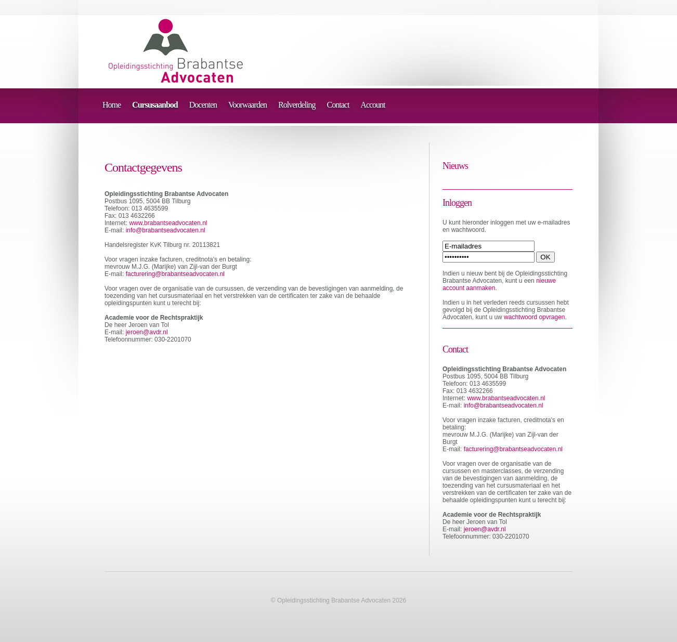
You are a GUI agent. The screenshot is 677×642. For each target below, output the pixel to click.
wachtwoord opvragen (534, 317)
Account (372, 104)
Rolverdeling (297, 104)
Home (111, 104)
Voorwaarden (247, 104)
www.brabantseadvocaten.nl (168, 223)
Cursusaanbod (155, 104)
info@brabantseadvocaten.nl (165, 230)
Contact (338, 104)
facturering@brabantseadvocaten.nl (175, 274)
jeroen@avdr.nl (147, 332)
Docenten (203, 104)
